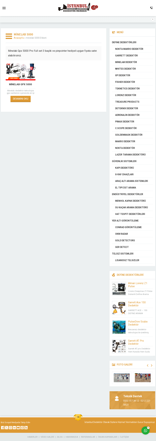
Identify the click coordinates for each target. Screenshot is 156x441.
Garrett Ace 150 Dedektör (137, 304)
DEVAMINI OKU (20, 98)
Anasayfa (19, 38)
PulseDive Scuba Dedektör (137, 323)
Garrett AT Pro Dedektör (136, 342)
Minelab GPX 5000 (20, 84)
